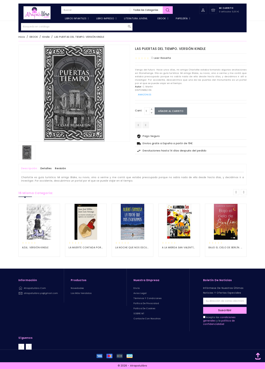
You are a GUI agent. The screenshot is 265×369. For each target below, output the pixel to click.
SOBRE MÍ (139, 313)
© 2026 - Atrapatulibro (132, 365)
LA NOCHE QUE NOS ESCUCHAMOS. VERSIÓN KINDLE (147, 247)
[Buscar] (117, 17)
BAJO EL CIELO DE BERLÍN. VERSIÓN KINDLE (234, 247)
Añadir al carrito (171, 111)
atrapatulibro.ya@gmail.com (41, 293)
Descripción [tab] (29, 168)
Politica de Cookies (144, 308)
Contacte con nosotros (147, 318)
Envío (137, 288)
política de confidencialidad (219, 322)
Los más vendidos (81, 293)
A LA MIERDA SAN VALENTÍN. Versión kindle (188, 247)
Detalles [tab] (46, 168)
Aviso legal (140, 293)
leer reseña (161, 58)
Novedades (77, 288)
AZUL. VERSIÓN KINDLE (35, 247)
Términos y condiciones (148, 298)
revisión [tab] (60, 168)
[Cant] (147, 111)
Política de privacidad (146, 303)
